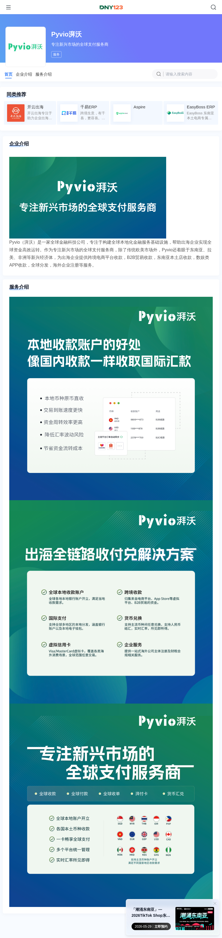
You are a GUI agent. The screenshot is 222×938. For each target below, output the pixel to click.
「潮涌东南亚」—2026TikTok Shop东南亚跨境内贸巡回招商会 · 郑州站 (152, 912)
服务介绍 (43, 74)
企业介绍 (24, 74)
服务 (56, 54)
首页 (8, 74)
